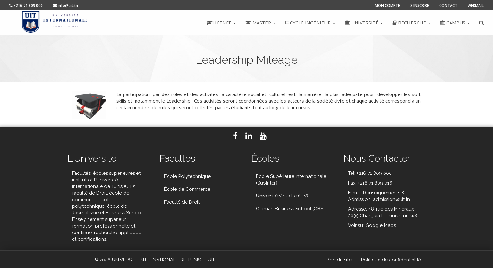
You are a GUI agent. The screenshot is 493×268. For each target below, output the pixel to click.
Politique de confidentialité (391, 260)
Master (260, 22)
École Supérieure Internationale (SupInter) (291, 180)
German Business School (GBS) (290, 209)
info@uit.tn (65, 5)
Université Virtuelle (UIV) (282, 196)
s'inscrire (419, 5)
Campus (455, 22)
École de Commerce (187, 189)
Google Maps (381, 225)
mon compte (387, 5)
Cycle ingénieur (310, 22)
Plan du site (339, 260)
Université (364, 22)
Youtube (263, 136)
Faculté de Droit (182, 202)
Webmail (476, 5)
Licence (221, 22)
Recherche (411, 22)
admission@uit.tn (391, 199)
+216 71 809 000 (26, 5)
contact (448, 5)
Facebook (235, 136)
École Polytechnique (187, 176)
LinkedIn (248, 136)
